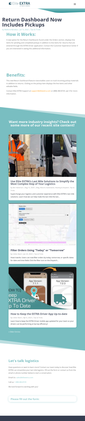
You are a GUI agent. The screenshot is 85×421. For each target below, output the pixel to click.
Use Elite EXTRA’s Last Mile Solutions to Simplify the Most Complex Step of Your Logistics (42, 182)
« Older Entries (14, 332)
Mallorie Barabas (11, 29)
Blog (37, 188)
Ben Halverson (18, 188)
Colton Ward (17, 254)
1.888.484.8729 (20, 382)
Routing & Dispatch (62, 188)
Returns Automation (47, 188)
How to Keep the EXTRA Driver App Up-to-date (39, 314)
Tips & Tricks (35, 29)
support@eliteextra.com (41, 91)
